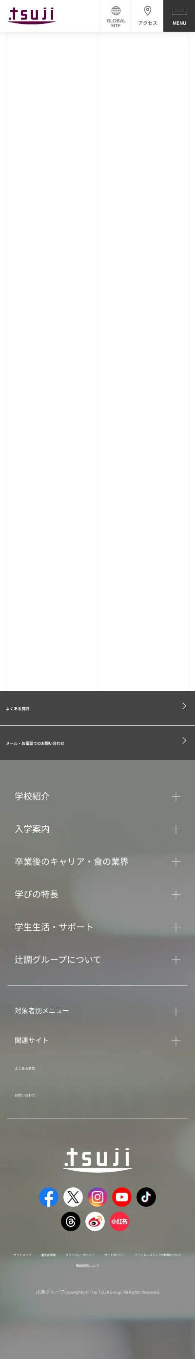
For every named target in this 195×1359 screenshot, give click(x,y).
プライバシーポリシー (139, 1263)
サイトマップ (43, 1263)
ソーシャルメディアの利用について (123, 1274)
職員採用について (87, 1285)
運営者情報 (85, 1263)
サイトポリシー (46, 1274)
